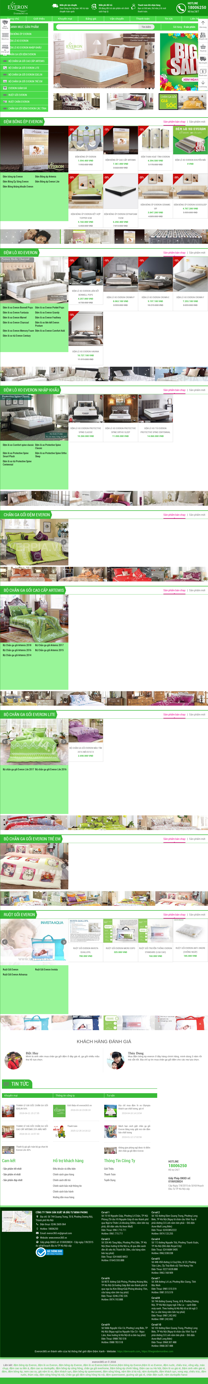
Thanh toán (143, 18)
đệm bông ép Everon (25, 1365)
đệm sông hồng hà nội (52, 1374)
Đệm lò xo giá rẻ (172, 1368)
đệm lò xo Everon (47, 1365)
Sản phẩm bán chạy (174, 121)
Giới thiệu (39, 18)
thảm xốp (33, 1374)
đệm (4, 1371)
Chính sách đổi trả (62, 1180)
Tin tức (169, 18)
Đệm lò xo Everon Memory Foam (18, 330)
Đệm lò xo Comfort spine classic (18, 445)
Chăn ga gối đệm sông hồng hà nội (85, 1374)
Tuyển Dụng (109, 1180)
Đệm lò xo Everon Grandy (47, 312)
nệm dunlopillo (150, 1371)
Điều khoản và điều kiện (64, 1168)
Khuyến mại (65, 18)
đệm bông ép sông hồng (69, 1368)
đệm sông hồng (111, 1371)
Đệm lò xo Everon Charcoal (16, 322)
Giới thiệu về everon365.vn (79, 1105)
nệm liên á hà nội (131, 1371)
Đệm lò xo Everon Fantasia (16, 312)
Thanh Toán (110, 1174)
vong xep (183, 1371)
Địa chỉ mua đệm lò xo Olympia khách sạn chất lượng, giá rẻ (134, 1107)
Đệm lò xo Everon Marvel (14, 317)
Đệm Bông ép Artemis (45, 176)
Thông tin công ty (65, 1095)
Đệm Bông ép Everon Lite (47, 181)
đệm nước (169, 1365)
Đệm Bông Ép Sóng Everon (16, 181)
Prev (5, 542)
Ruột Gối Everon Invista (46, 969)
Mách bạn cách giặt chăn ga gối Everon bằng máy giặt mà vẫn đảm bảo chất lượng (134, 1129)
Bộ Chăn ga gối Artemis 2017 (49, 645)
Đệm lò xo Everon (152, 1365)
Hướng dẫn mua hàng (63, 1197)
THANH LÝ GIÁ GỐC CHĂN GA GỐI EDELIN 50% (32, 1107)
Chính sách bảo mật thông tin (67, 1185)
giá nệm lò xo (45, 1371)
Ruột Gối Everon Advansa (15, 974)
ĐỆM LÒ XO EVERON (20, 252)
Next (64, 542)
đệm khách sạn (63, 1371)
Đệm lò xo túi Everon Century (17, 335)
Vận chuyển (117, 18)
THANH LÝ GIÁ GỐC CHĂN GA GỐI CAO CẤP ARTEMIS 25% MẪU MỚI (32, 1128)
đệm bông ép (15, 1371)
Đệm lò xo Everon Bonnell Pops (18, 307)
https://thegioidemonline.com (157, 1351)
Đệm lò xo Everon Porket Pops (49, 307)
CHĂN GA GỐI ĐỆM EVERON (27, 514)
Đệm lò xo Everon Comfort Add (50, 330)
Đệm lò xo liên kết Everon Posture (47, 324)
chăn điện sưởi (155, 1374)
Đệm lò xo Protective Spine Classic (48, 447)
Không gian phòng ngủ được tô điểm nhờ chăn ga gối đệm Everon (134, 1149)
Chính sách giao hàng (63, 1174)
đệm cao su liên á (19, 1368)
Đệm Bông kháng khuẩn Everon (18, 186)
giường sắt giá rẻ (135, 1374)
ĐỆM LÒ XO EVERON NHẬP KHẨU (31, 390)
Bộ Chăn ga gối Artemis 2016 (17, 650)
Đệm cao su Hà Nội (150, 1368)
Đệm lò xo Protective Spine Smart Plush (15, 455)
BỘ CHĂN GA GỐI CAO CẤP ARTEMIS (34, 590)
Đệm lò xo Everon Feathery (48, 317)
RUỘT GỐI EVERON (19, 914)
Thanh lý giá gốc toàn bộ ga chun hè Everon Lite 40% (32, 1148)
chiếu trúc (181, 1365)
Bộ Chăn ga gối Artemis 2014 (17, 655)
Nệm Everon (110, 1365)
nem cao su (30, 1371)
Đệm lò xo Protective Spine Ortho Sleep (51, 455)
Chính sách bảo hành (63, 1191)
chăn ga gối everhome (96, 1368)
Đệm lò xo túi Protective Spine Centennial (17, 463)
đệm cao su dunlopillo (42, 1368)
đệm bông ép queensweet (87, 1371)
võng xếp (193, 1365)
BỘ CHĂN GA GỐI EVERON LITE (29, 714)
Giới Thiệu (109, 1168)
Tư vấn (111, 1095)
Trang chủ (13, 18)
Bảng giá (91, 18)
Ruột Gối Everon (10, 969)
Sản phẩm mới (197, 121)
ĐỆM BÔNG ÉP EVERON (23, 121)
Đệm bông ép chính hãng (124, 1368)
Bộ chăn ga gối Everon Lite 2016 (50, 769)
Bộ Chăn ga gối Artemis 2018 (17, 645)
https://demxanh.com (128, 1351)
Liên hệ (194, 18)
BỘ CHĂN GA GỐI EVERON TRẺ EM (32, 838)
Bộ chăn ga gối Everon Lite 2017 (18, 769)
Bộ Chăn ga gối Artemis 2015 (49, 650)
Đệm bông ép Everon (13, 176)
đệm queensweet (115, 1374)
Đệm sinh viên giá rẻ (193, 1368)
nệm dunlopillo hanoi (175, 1374)
